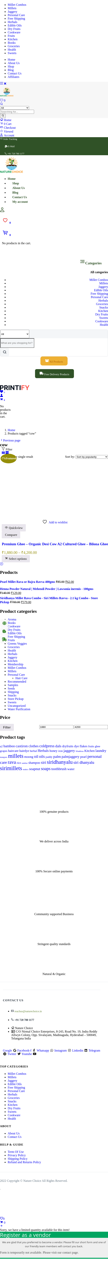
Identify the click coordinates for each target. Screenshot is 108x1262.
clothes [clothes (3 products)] (33, 746)
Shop (11, 66)
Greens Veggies (17, 643)
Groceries (14, 46)
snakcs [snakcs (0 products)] (25, 769)
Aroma (12, 619)
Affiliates (13, 76)
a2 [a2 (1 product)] (1, 746)
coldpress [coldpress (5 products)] (46, 746)
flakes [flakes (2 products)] (83, 746)
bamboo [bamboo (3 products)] (9, 746)
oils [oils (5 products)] (42, 756)
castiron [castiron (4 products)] (22, 746)
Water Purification (19, 709)
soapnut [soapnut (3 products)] (34, 769)
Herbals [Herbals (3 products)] (43, 751)
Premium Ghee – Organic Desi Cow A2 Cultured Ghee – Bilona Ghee (55, 544)
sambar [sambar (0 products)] (25, 763)
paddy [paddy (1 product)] (49, 756)
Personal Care (16, 15)
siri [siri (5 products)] (43, 762)
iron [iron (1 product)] (60, 750)
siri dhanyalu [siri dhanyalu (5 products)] (83, 762)
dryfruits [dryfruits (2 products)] (67, 746)
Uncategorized (17, 705)
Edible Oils (15, 25)
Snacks (103, 307)
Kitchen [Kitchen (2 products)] (89, 751)
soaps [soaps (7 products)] (46, 768)
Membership (15, 664)
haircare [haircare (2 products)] (13, 751)
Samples (13, 685)
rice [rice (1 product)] (19, 762)
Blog (11, 70)
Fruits (11, 35)
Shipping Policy (18, 1158)
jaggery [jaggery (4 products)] (69, 750)
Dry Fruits (14, 29)
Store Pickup (15, 698)
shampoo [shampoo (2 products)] (34, 763)
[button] (6, 235)
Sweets (12, 53)
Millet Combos (17, 4)
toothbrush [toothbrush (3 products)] (58, 769)
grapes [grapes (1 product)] (3, 750)
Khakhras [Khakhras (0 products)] (80, 751)
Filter (7, 727)
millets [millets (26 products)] (15, 756)
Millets (12, 8)
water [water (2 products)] (71, 769)
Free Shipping (16, 18)
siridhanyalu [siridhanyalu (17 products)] (60, 762)
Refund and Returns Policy (24, 1162)
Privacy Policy (17, 1155)
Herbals (12, 22)
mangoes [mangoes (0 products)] (3, 757)
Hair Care (21, 678)
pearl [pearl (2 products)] (83, 757)
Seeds (11, 688)
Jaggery (12, 11)
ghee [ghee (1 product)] (97, 746)
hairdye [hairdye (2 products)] (24, 751)
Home (11, 59)
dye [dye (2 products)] (76, 746)
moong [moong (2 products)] (28, 757)
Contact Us (15, 73)
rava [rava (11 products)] (12, 762)
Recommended (17, 681)
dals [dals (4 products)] (58, 746)
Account (7, 135)
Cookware (14, 32)
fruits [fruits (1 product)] (91, 746)
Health (12, 49)
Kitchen (13, 39)
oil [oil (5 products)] (36, 756)
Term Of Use (16, 1151)
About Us (14, 63)
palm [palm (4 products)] (57, 756)
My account (20, 201)
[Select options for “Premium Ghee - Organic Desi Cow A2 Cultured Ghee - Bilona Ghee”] (16, 559)
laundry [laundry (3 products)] (100, 751)
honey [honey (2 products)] (53, 751)
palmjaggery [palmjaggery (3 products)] (70, 757)
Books (12, 42)
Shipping (13, 692)
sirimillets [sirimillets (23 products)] (11, 768)
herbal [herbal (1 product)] (33, 750)
